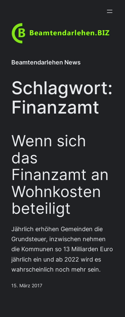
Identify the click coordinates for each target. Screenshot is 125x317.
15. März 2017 (26, 285)
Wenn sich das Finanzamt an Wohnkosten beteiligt (60, 174)
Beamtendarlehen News (46, 62)
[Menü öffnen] (110, 11)
